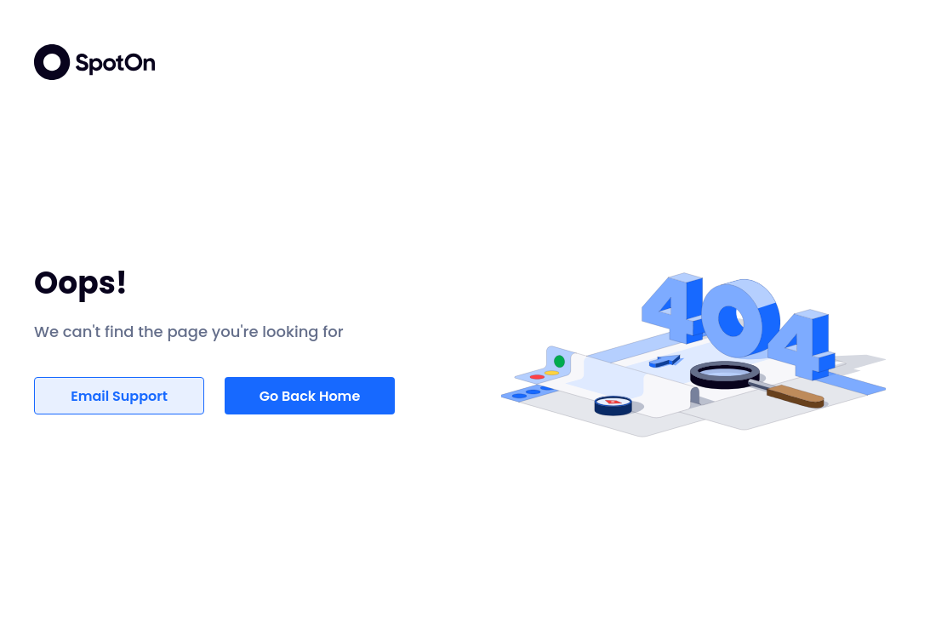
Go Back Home (310, 396)
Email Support (119, 396)
